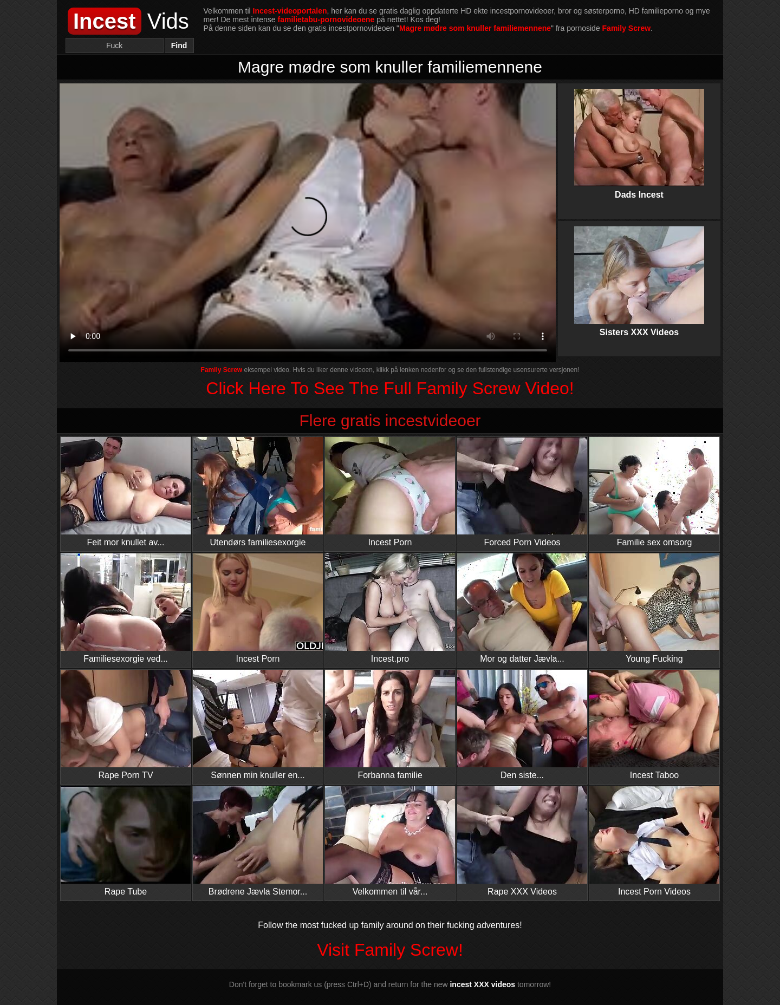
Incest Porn (390, 492)
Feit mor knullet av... (126, 492)
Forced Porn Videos (522, 492)
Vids (128, 21)
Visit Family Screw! (390, 950)
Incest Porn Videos (654, 841)
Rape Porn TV (126, 725)
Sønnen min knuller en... (258, 725)
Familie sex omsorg (654, 492)
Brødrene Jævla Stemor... (258, 841)
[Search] (115, 45)
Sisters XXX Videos (639, 272)
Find (179, 45)
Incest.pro (390, 608)
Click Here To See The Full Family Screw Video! (390, 388)
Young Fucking (654, 608)
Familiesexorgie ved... (126, 608)
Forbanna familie (390, 725)
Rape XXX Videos (522, 841)
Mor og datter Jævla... (522, 608)
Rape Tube (126, 841)
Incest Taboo (654, 725)
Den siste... (522, 725)
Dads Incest (639, 135)
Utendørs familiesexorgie (258, 492)
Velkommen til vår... (390, 841)
